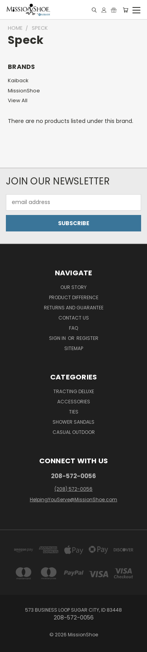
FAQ (73, 328)
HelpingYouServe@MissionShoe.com (73, 499)
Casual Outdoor (74, 432)
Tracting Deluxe (73, 391)
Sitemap (73, 348)
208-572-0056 (73, 476)
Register (87, 338)
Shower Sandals (73, 422)
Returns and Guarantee (73, 307)
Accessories (73, 401)
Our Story (73, 287)
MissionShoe (24, 90)
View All (17, 100)
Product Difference (73, 297)
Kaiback (18, 80)
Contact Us (73, 317)
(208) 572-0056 (73, 489)
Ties (73, 411)
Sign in (58, 338)
